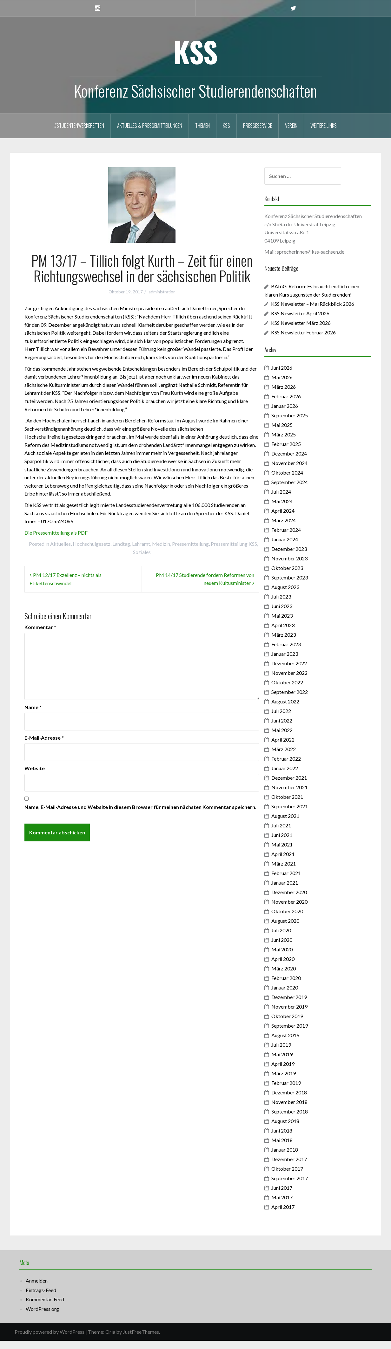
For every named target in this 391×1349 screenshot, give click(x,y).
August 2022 (297, 710)
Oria (110, 1340)
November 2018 (301, 1110)
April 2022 (294, 748)
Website (34, 768)
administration (162, 291)
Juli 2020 (293, 938)
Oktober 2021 (299, 805)
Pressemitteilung (190, 544)
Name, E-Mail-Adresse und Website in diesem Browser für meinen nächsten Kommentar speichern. (140, 807)
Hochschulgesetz (91, 544)
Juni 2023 (293, 614)
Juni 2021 (293, 843)
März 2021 (295, 872)
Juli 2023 (293, 605)
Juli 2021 (293, 834)
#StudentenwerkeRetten (79, 125)
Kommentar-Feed (45, 1307)
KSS (196, 51)
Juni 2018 (293, 1139)
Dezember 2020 (301, 900)
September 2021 (301, 814)
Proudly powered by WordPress (49, 1340)
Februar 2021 (298, 881)
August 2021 (297, 824)
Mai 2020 (293, 958)
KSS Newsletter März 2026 (312, 331)
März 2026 (295, 395)
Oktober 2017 (299, 1177)
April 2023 (294, 633)
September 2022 (301, 700)
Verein (291, 125)
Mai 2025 (293, 433)
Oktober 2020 (299, 919)
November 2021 (301, 795)
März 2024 (295, 528)
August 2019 (297, 1043)
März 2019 (295, 1082)
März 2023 (295, 643)
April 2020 (294, 967)
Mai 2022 (293, 738)
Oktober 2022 (299, 691)
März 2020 (295, 977)
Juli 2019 (293, 1053)
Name (33, 707)
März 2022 (295, 757)
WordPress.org (42, 1317)
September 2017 (301, 1186)
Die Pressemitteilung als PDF (56, 533)
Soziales (142, 552)
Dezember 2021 (301, 786)
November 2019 (301, 1015)
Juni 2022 (293, 729)
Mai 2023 (293, 624)
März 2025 (295, 443)
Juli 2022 (293, 719)
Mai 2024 (293, 509)
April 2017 (294, 1215)
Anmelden (37, 1289)
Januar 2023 (296, 662)
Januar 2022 (296, 776)
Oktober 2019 (299, 1024)
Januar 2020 (296, 996)
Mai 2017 (293, 1205)
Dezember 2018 (301, 1101)
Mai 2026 (293, 385)
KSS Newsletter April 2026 (312, 321)
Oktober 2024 (299, 481)
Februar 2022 (298, 767)
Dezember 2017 (301, 1167)
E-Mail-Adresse (44, 738)
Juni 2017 (293, 1196)
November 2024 (301, 471)
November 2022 (301, 681)
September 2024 (301, 490)
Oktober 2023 (299, 576)
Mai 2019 (293, 1062)
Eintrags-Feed (41, 1298)
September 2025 (301, 424)
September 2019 (301, 1034)
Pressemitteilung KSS (234, 544)
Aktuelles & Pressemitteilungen (149, 125)
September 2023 (301, 586)
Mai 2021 (293, 853)
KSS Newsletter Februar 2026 (315, 341)
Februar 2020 (298, 986)
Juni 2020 (293, 948)
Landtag (121, 544)
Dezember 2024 (301, 462)
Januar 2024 (296, 547)
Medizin (161, 544)
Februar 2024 (298, 538)
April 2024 (294, 519)
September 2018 (301, 1120)
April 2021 (294, 862)
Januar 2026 (296, 414)
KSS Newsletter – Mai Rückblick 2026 (324, 312)
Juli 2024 (293, 500)
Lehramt (141, 544)
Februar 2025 (298, 452)
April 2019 (294, 1072)
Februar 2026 (298, 404)
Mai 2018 (293, 1148)
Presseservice (257, 125)
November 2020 (301, 910)
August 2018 (297, 1129)
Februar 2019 (298, 1091)
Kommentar (40, 627)
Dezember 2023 (301, 557)
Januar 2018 (296, 1158)
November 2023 (301, 567)
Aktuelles (60, 544)
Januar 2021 (296, 891)
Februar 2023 (298, 652)
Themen (202, 125)
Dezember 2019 (301, 1005)
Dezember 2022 (301, 671)
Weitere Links (323, 125)
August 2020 (297, 929)
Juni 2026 (293, 376)
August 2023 (297, 595)
